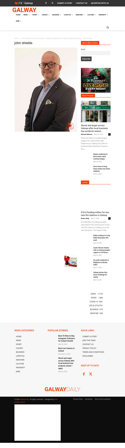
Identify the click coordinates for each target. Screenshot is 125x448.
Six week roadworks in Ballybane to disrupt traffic (101, 262)
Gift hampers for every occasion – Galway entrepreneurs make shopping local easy (51, 38)
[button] (107, 27)
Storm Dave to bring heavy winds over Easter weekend (101, 169)
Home (16, 38)
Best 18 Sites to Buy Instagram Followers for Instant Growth (66, 338)
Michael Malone (86, 134)
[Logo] (32, 10)
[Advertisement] (45, 151)
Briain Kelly (85, 218)
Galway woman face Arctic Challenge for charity (100, 275)
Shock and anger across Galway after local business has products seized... (94, 128)
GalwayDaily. (25, 399)
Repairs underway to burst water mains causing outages (100, 156)
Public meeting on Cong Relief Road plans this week (101, 238)
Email (83, 49)
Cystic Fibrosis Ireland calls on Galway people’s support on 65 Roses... (101, 250)
